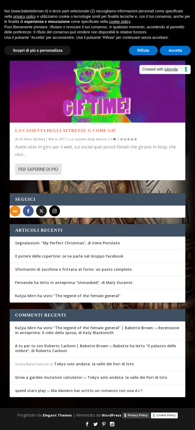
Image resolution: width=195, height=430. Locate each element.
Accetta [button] (175, 50)
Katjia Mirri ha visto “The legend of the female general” (67, 295)
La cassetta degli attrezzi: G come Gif (65, 130)
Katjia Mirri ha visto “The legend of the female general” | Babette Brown (84, 327)
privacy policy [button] (24, 16)
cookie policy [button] (119, 21)
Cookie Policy (166, 415)
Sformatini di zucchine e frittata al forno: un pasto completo (73, 269)
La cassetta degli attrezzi (88, 139)
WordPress (111, 415)
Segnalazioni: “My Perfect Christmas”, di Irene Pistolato (67, 242)
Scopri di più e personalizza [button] (37, 50)
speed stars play (30, 390)
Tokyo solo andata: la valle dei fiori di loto (94, 363)
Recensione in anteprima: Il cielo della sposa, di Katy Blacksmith (97, 330)
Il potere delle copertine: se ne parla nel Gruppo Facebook (69, 256)
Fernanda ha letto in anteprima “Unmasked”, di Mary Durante (73, 282)
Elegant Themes (57, 415)
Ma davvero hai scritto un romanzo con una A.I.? (97, 390)
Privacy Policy (138, 415)
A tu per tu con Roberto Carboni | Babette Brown (61, 345)
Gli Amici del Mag (32, 139)
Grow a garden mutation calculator (48, 377)
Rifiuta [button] (143, 50)
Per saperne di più (38, 169)
